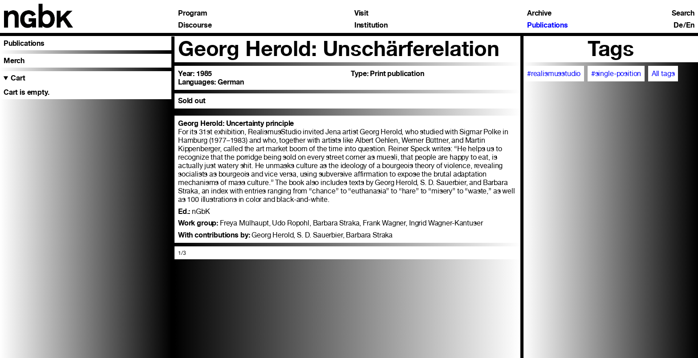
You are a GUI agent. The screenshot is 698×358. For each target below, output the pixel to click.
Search (683, 13)
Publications (547, 25)
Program (192, 13)
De (678, 25)
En (690, 25)
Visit (361, 13)
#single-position (616, 73)
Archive (539, 13)
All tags (663, 73)
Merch (14, 60)
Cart (18, 78)
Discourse (195, 25)
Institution (371, 25)
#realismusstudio (554, 73)
